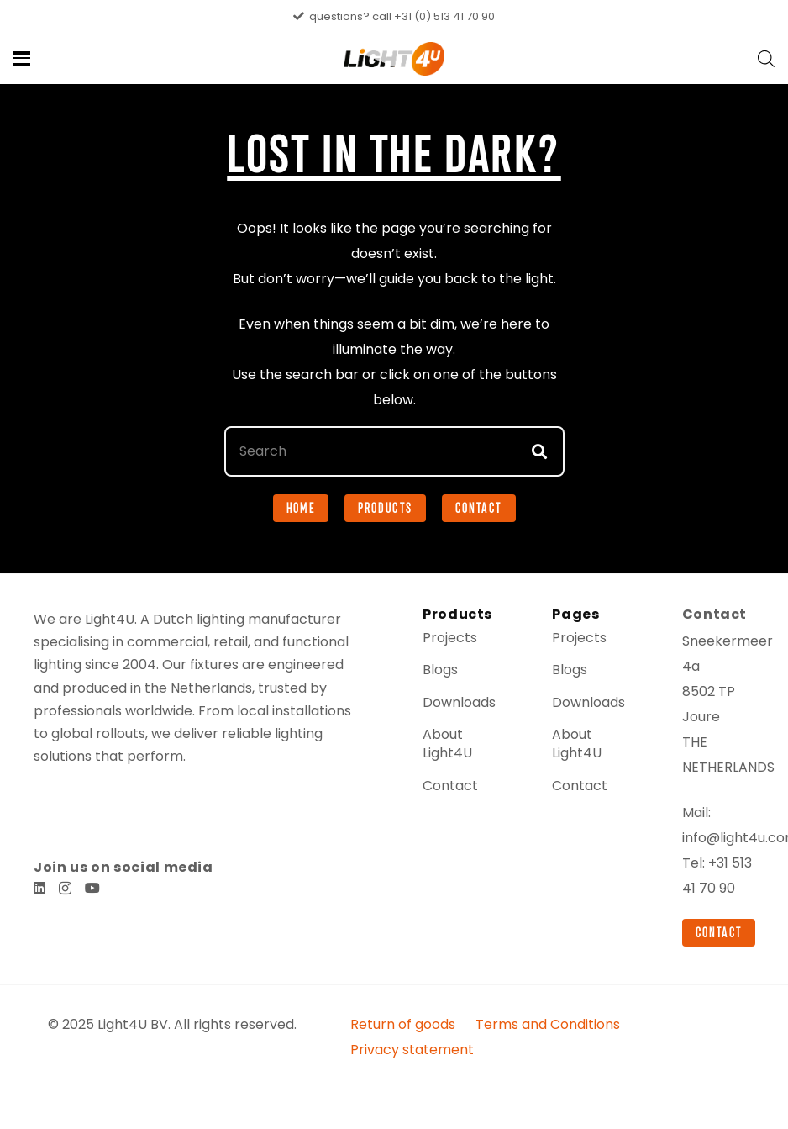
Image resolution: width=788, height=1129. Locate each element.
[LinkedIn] (39, 904)
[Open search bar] (766, 58)
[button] (22, 59)
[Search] (394, 491)
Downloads (456, 741)
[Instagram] (65, 905)
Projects (447, 677)
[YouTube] (92, 904)
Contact (446, 825)
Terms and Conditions (562, 1089)
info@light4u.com (734, 877)
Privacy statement (701, 1089)
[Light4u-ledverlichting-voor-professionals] (394, 59)
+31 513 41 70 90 (712, 927)
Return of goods (429, 1089)
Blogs (439, 709)
